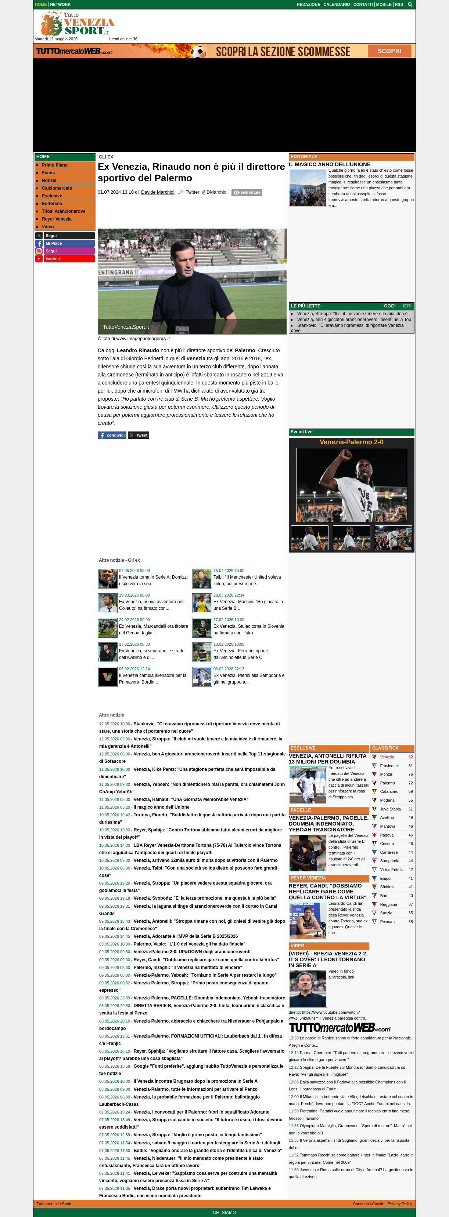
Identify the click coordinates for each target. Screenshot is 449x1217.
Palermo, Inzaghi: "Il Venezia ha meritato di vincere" (188, 967)
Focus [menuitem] (45, 172)
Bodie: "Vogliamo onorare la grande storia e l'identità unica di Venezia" (208, 1150)
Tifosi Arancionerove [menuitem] (61, 211)
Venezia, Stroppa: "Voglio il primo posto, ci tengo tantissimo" (198, 1134)
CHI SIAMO (224, 1212)
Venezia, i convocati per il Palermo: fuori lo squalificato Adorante (202, 1112)
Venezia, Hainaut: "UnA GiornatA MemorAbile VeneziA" (191, 799)
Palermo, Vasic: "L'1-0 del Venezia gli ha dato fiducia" (189, 944)
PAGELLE (301, 810)
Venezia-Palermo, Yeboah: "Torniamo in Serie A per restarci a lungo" (205, 975)
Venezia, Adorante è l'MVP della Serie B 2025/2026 (186, 936)
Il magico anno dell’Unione (162, 807)
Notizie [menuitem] (46, 180)
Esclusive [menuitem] (49, 195)
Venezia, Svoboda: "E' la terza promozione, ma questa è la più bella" (205, 898)
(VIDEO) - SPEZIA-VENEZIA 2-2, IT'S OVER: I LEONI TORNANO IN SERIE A (328, 959)
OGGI (389, 306)
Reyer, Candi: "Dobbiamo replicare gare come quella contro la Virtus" (206, 959)
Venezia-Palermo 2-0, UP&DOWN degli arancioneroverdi (192, 951)
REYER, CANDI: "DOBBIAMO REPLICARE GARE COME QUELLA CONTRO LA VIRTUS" (327, 891)
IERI (407, 306)
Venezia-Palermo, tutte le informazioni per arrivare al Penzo (196, 1089)
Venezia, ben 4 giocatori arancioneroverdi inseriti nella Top (354, 319)
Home (43, 156)
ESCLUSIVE (303, 748)
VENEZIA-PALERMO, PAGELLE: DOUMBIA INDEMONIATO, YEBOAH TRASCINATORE (329, 823)
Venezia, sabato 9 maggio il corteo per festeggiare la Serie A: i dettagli (207, 1142)
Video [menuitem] (45, 226)
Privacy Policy (400, 1204)
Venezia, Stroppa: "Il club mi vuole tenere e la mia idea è (352, 313)
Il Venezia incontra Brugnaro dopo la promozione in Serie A (196, 1081)
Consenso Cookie (368, 1204)
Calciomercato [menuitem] (54, 188)
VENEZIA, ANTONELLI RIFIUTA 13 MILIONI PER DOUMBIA (327, 759)
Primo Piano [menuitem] (52, 165)
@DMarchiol (214, 192)
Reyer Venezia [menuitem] (54, 219)
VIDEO (297, 945)
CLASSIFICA (385, 748)
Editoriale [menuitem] (49, 203)
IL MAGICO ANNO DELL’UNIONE (329, 164)
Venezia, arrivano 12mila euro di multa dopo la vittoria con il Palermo (206, 860)
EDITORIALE (304, 156)
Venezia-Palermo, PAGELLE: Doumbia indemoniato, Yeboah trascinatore (209, 998)
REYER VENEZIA (308, 878)
